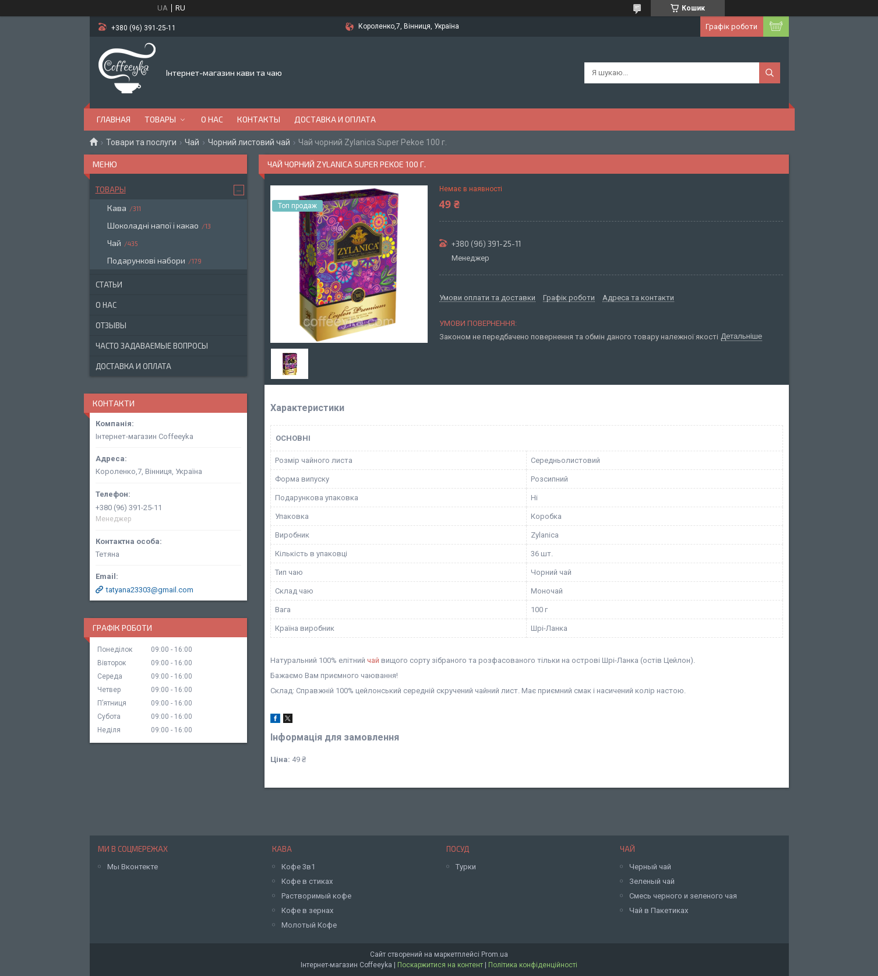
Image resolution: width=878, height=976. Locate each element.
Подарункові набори (146, 260)
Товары (160, 119)
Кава (116, 208)
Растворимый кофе (316, 895)
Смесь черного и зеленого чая (683, 895)
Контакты (258, 119)
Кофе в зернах (307, 910)
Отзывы (111, 325)
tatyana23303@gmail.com (149, 589)
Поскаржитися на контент (440, 965)
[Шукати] (769, 72)
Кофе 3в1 (298, 866)
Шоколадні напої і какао (153, 225)
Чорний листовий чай (249, 142)
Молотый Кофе (309, 925)
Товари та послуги (141, 142)
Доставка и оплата (335, 119)
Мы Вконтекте (132, 866)
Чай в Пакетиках (658, 910)
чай (373, 660)
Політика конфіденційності (532, 965)
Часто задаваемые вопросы (152, 345)
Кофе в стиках (307, 881)
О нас (212, 119)
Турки (466, 866)
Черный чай (650, 866)
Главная (114, 119)
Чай (192, 142)
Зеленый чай (652, 881)
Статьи (109, 284)
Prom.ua (494, 954)
